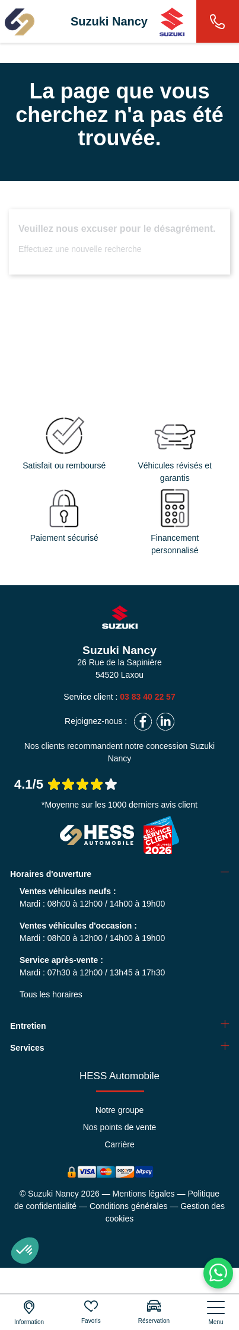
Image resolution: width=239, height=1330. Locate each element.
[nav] (216, 1313)
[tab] (119, 874)
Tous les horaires (51, 994)
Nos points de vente (120, 1127)
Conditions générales (129, 1206)
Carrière (119, 1144)
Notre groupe (119, 1110)
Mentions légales (144, 1193)
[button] (25, 1250)
